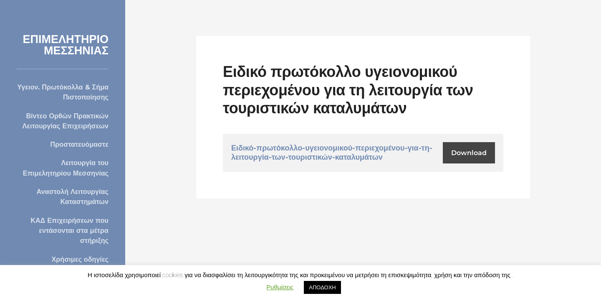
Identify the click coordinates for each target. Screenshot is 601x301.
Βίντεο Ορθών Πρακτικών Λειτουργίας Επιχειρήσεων (66, 121)
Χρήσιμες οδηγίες (80, 259)
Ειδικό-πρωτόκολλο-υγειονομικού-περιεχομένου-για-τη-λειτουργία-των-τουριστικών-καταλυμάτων (331, 152)
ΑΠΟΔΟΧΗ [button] (322, 287)
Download (469, 153)
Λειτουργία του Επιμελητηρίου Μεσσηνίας (66, 167)
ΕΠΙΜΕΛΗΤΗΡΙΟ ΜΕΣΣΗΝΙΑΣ (66, 44)
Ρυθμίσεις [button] (279, 287)
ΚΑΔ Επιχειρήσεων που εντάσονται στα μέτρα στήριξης (69, 230)
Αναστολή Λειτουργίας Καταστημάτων (72, 196)
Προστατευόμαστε (80, 144)
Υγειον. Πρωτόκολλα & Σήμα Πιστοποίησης (63, 92)
